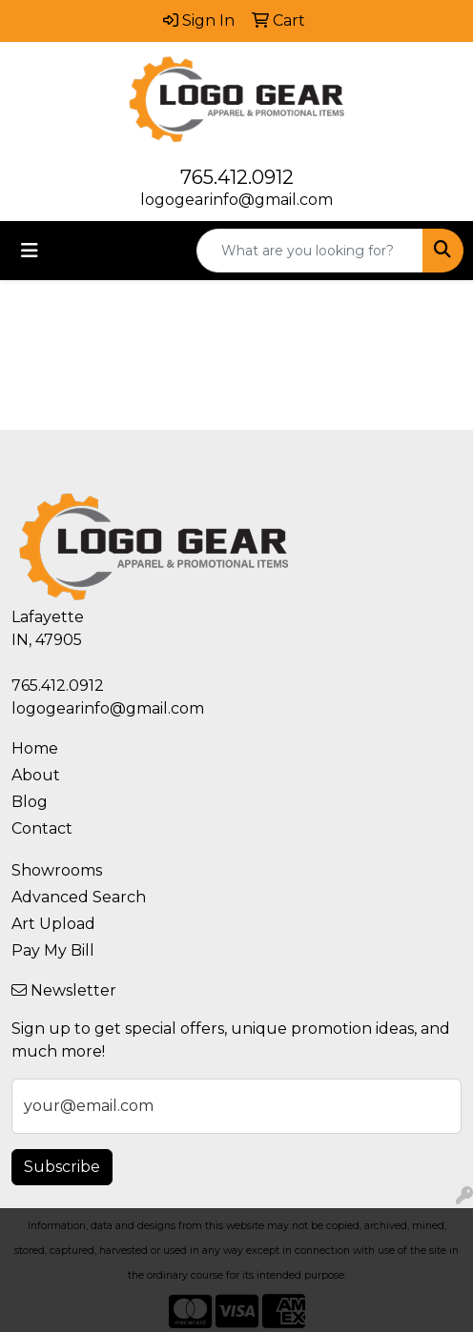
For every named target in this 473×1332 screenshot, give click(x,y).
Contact (41, 828)
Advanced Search (78, 897)
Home (34, 748)
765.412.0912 (237, 177)
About (35, 775)
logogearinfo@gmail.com (236, 200)
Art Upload (53, 924)
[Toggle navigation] (30, 250)
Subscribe (62, 1167)
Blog (29, 802)
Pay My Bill (52, 950)
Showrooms (56, 870)
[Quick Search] (309, 250)
